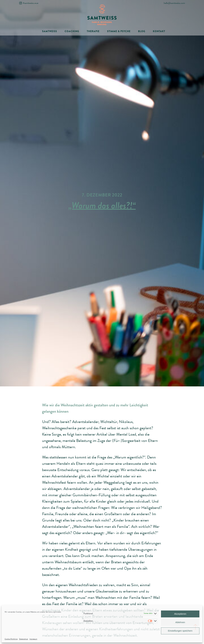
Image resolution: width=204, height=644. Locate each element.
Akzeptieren (180, 613)
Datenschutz (23, 639)
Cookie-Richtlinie (11, 639)
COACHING (72, 31)
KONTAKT (159, 31)
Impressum (33, 639)
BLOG (141, 31)
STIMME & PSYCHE (118, 31)
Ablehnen (180, 622)
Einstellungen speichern (180, 630)
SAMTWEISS (49, 31)
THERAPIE (93, 31)
